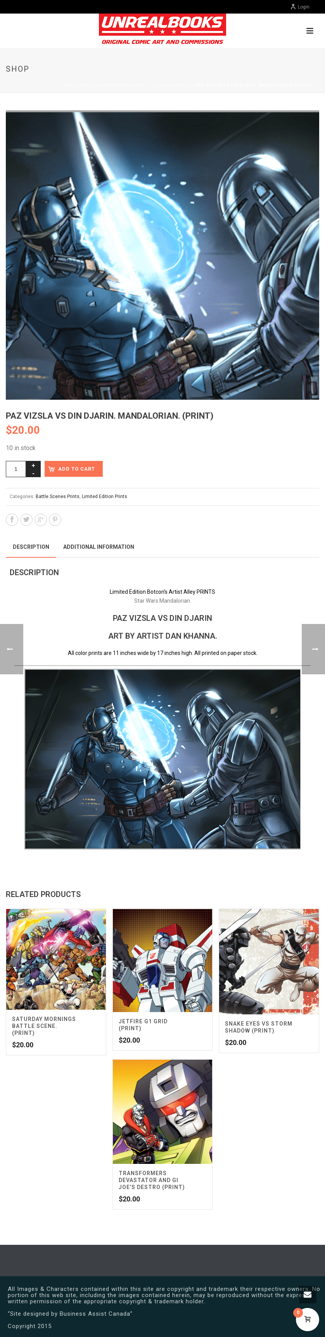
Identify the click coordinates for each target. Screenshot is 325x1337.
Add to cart (76, 469)
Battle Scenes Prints (164, 85)
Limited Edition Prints (105, 85)
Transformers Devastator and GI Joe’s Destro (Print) (152, 1180)
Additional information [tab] (98, 547)
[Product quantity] (16, 469)
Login (299, 7)
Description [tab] (31, 547)
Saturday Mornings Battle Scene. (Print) (44, 1026)
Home (66, 85)
